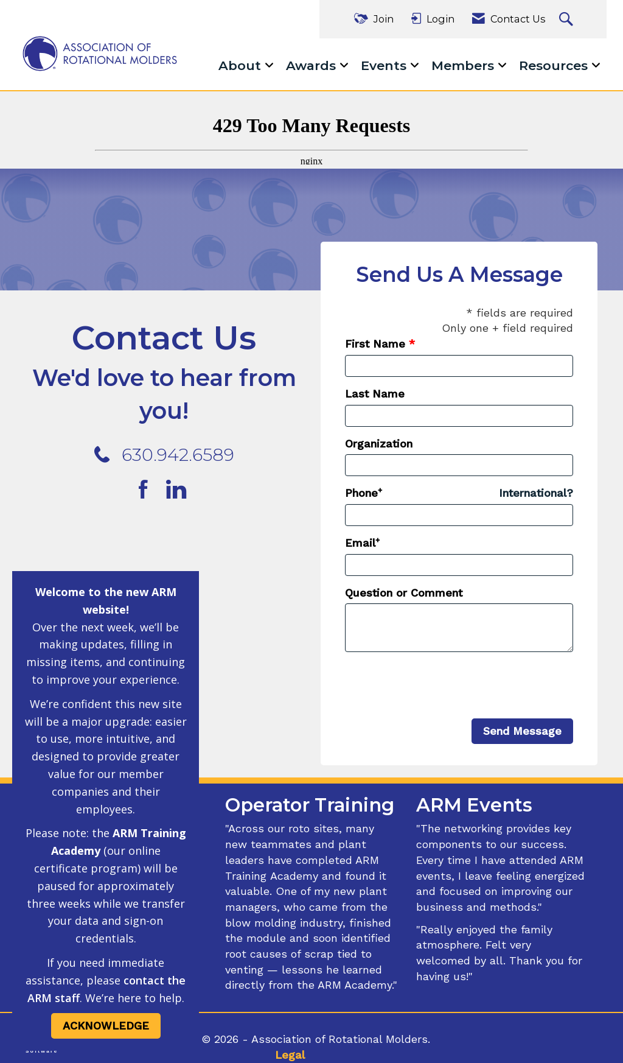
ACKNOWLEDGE (106, 1025)
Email (360, 542)
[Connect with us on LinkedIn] (180, 490)
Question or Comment (403, 592)
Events (385, 65)
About (241, 65)
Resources (555, 65)
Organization (378, 443)
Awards (312, 65)
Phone (361, 492)
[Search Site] (567, 20)
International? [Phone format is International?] (536, 492)
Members (464, 65)
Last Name (375, 393)
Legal (290, 1054)
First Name (375, 343)
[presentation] (437, 685)
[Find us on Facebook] (148, 490)
